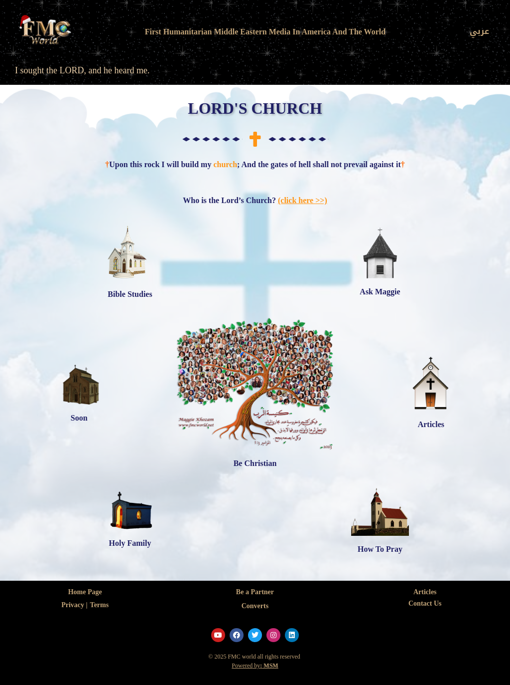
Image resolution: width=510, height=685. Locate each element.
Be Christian (255, 463)
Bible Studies (130, 294)
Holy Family (130, 543)
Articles (431, 424)
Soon (79, 418)
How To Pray (380, 549)
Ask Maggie (380, 291)
